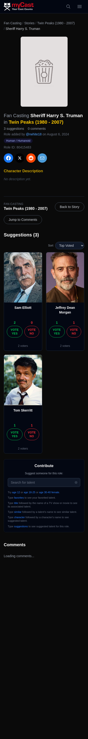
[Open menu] (79, 6)
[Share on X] (19, 158)
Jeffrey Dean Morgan (65, 310)
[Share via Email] (42, 158)
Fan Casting (12, 23)
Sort (50, 245)
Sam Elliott (23, 308)
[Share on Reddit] (31, 158)
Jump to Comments (23, 220)
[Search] (68, 6)
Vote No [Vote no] (32, 331)
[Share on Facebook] (8, 158)
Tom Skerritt (22, 410)
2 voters (23, 346)
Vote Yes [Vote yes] (15, 331)
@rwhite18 (34, 134)
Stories (29, 23)
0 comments (37, 128)
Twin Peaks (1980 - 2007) (56, 23)
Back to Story (69, 207)
